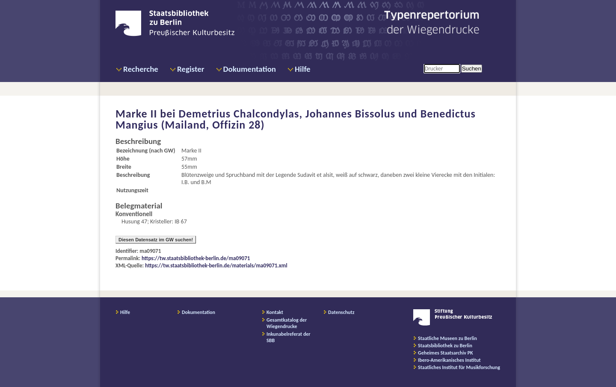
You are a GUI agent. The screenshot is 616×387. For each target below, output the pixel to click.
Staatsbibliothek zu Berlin (445, 346)
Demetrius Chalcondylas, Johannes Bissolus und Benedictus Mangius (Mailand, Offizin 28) (296, 119)
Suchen (471, 68)
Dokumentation (249, 69)
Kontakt (275, 312)
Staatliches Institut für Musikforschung (459, 367)
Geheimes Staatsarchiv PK (445, 353)
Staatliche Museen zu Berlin (447, 338)
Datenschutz (341, 312)
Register (190, 69)
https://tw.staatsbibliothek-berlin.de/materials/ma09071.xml (216, 265)
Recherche (140, 69)
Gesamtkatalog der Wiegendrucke (287, 323)
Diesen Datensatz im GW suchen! (155, 239)
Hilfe (303, 69)
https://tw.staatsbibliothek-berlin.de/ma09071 (196, 258)
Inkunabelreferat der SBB (289, 337)
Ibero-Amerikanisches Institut (449, 360)
